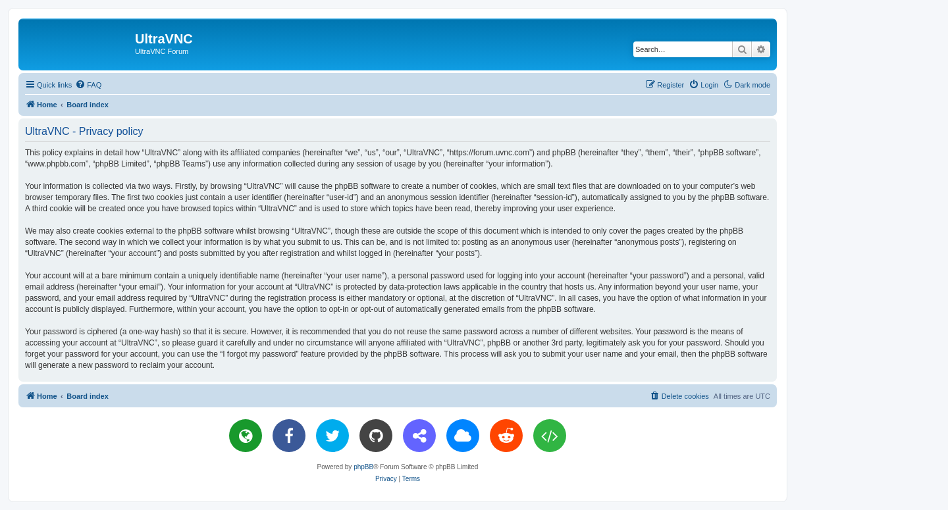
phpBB (363, 467)
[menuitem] (88, 85)
